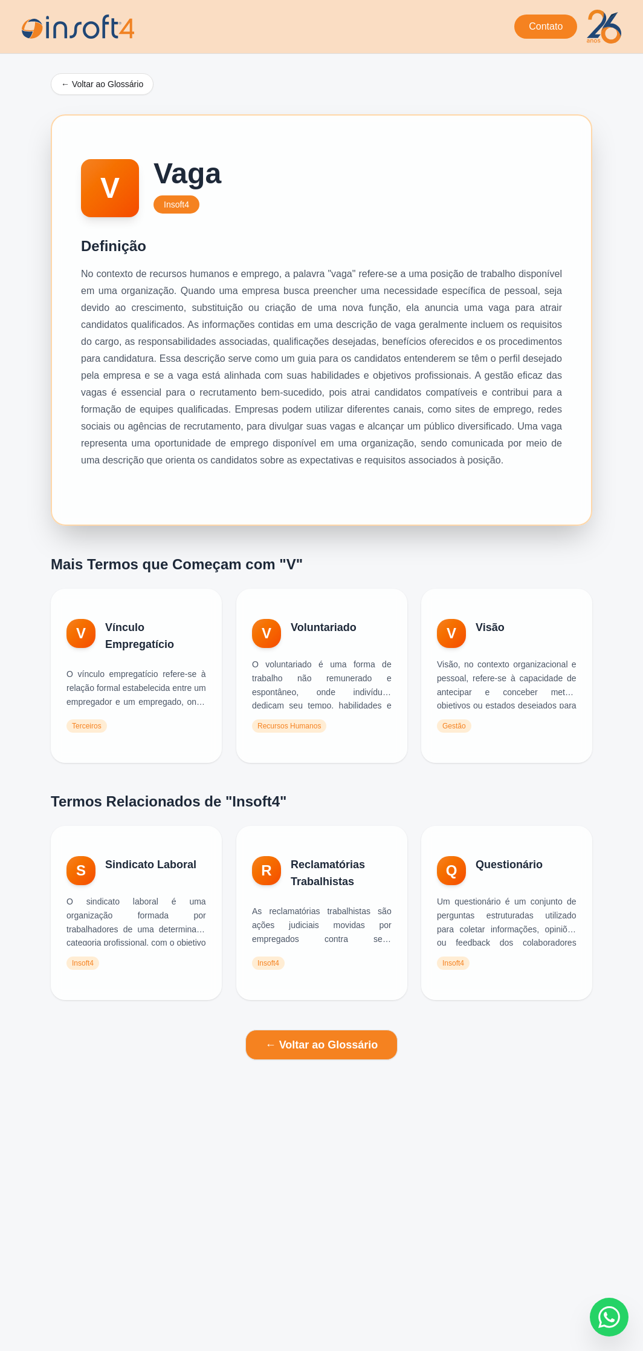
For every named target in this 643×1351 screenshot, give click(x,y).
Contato (546, 26)
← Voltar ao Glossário (102, 84)
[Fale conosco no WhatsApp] (609, 1317)
